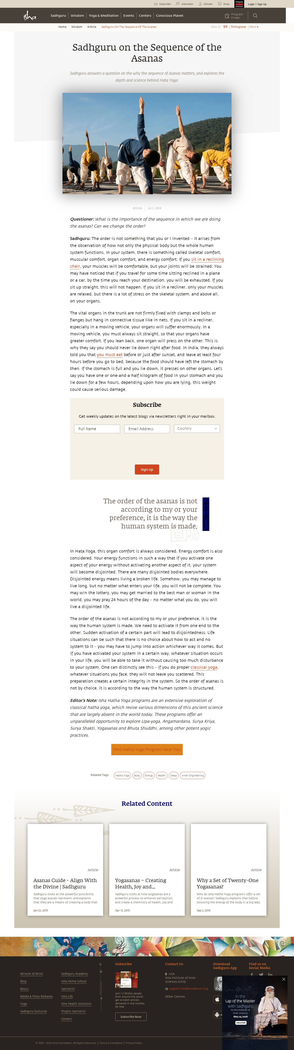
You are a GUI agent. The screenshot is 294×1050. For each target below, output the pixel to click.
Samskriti (68, 988)
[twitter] (22, 363)
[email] (22, 382)
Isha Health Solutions (76, 1003)
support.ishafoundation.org (188, 988)
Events (128, 15)
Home (62, 27)
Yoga (23, 1003)
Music (24, 988)
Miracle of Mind (31, 973)
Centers (145, 15)
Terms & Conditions (111, 1042)
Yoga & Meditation (104, 15)
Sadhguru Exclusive (33, 1011)
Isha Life (67, 996)
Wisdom (77, 15)
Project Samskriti (73, 1011)
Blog (23, 981)
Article (91, 27)
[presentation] (147, 452)
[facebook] (22, 353)
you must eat (109, 354)
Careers (66, 1018)
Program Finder (237, 16)
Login (251, 4)
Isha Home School (74, 981)
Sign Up (261, 4)
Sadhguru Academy (74, 973)
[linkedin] (22, 372)
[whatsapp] (23, 344)
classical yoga (204, 667)
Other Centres (175, 996)
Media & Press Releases (36, 996)
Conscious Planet (169, 15)
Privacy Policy (134, 1042)
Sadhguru (58, 15)
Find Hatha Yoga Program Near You (146, 749)
